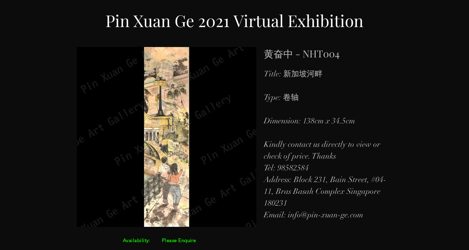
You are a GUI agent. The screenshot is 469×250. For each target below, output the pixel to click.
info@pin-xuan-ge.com (325, 215)
